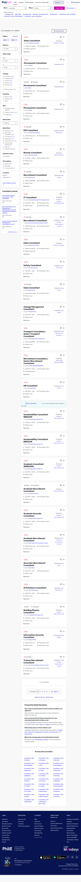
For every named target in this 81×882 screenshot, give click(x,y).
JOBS (4, 815)
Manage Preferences (72, 871)
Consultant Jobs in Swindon (58, 795)
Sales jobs (18, 14)
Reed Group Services (72, 826)
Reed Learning (71, 833)
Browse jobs (71, 8)
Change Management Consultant (34, 308)
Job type (5, 74)
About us (53, 821)
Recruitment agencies (24, 826)
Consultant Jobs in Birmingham (13, 16)
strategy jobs (38, 732)
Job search (5, 821)
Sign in (42, 724)
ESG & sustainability (72, 849)
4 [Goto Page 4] (44, 691)
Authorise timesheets (72, 823)
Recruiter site (21, 819)
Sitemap (4, 849)
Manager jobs (9, 14)
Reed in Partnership (72, 835)
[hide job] (64, 37)
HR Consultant (30, 385)
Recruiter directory (7, 823)
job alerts (33, 722)
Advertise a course (39, 839)
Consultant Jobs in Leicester (44, 775)
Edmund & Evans (33, 493)
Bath (5, 175)
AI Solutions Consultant (35, 588)
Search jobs (59, 8)
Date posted (6, 119)
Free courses (37, 830)
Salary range (7, 54)
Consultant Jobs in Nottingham (58, 764)
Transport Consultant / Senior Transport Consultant (35, 334)
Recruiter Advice (22, 828)
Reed (31, 65)
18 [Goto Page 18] (52, 691)
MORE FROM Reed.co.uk (55, 816)
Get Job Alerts (30, 403)
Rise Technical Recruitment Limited (38, 543)
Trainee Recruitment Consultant (33, 661)
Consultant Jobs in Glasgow (44, 759)
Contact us (5, 819)
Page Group (31, 177)
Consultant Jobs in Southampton (58, 785)
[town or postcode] (43, 8)
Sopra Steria (32, 311)
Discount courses (38, 828)
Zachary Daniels (33, 155)
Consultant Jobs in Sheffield (58, 780)
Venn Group (32, 388)
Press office (54, 825)
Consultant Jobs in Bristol (29, 780)
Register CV (58, 2)
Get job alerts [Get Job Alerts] (59, 31)
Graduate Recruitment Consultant (34, 490)
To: (3, 64)
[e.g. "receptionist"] (17, 8)
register (48, 724)
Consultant (7, 31)
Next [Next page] (56, 691)
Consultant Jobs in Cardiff (29, 785)
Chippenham (7, 177)
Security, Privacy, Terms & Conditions (68, 873)
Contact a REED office (8, 846)
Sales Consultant (32, 40)
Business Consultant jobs (40, 14)
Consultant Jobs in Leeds (44, 769)
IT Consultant (30, 197)
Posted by (6, 94)
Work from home (6, 826)
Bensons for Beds (34, 43)
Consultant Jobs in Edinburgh (29, 800)
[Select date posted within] (10, 123)
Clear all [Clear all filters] (15, 36)
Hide (4, 106)
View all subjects (38, 826)
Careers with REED (72, 837)
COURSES (37, 815)
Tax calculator (5, 837)
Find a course (38, 823)
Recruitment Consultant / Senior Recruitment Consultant (36, 361)
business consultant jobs (50, 732)
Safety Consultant (32, 265)
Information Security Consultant (34, 636)
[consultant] (6, 40)
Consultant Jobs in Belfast (67, 14)
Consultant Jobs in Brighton (29, 775)
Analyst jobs (53, 14)
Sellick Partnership (34, 132)
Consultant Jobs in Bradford (33, 16)
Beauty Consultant (33, 152)
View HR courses (13, 232)
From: (4, 58)
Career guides (38, 837)
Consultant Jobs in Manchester (44, 790)
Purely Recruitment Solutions (37, 338)
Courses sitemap (38, 842)
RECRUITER (21, 815)
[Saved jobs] (75, 2)
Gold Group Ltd (33, 267)
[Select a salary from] (10, 60)
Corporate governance (57, 828)
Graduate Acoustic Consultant (32, 514)
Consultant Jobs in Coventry (29, 790)
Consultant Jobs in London (44, 785)
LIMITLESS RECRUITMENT (36, 365)
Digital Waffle (32, 639)
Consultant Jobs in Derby (29, 795)
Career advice (5, 835)
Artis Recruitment (33, 590)
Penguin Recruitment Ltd (36, 419)
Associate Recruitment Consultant (34, 564)
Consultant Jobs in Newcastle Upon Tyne (44, 801)
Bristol (17, 31)
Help (3, 844)
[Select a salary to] (10, 67)
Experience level (8, 153)
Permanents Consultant (35, 63)
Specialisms (6, 128)
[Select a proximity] (10, 48)
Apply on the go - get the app (44, 697)
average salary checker (41, 739)
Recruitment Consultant (35, 175)
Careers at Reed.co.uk (56, 823)
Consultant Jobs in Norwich (58, 759)
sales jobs (31, 732)
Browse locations (6, 830)
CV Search (21, 823)
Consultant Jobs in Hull (44, 764)
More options (7, 161)
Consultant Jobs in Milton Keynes (44, 795)
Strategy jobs (27, 14)
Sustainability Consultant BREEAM (36, 415)
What (5, 8)
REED (68, 815)
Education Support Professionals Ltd (39, 200)
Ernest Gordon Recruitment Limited (37, 223)
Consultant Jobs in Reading (58, 775)
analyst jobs (28, 734)
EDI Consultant (31, 130)
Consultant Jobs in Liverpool (44, 780)
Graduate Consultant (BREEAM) (34, 465)
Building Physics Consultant (31, 611)
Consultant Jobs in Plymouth (58, 769)
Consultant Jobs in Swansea (58, 790)
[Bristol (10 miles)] (14, 40)
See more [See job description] (27, 52)
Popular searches (6, 833)
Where (31, 8)
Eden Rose (31, 568)
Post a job (21, 821)
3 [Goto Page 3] (42, 691)
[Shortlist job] (61, 37)
